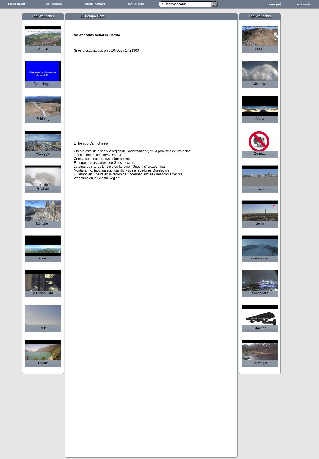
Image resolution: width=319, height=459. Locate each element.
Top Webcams (53, 3)
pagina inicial (16, 3)
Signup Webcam (95, 3)
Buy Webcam (136, 3)
